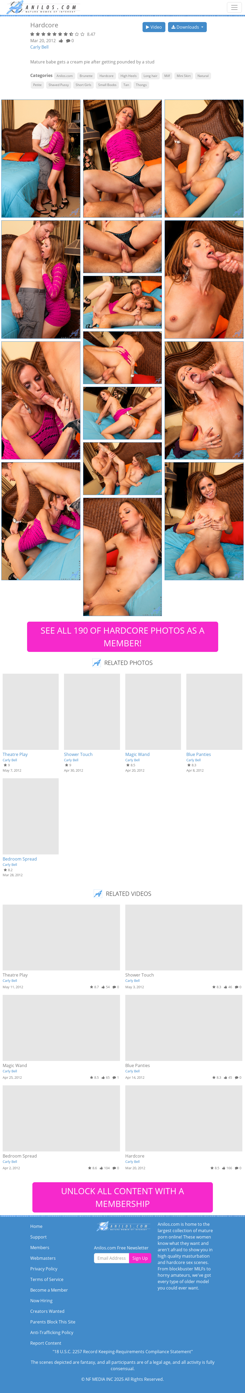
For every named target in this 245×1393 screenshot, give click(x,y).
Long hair (150, 76)
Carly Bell (39, 47)
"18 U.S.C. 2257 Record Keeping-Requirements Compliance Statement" (123, 1352)
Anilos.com (65, 76)
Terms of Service (46, 1279)
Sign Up (140, 1258)
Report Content (45, 1343)
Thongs (141, 85)
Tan (126, 85)
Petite (37, 85)
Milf (167, 76)
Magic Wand (137, 754)
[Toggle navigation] (234, 7)
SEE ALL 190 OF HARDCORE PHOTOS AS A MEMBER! (122, 637)
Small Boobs (107, 85)
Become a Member (49, 1290)
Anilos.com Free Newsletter (121, 1248)
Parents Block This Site (52, 1322)
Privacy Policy (43, 1269)
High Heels (129, 76)
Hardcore (107, 76)
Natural (203, 76)
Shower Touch (78, 754)
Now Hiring (41, 1301)
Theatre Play (15, 754)
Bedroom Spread (20, 859)
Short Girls (83, 85)
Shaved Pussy (59, 85)
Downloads (185, 27)
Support (38, 1237)
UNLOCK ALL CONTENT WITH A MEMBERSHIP (122, 1197)
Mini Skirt (184, 76)
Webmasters (43, 1258)
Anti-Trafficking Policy (51, 1332)
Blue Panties (198, 754)
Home (36, 1226)
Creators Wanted (47, 1311)
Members (39, 1247)
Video (154, 27)
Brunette (86, 76)
